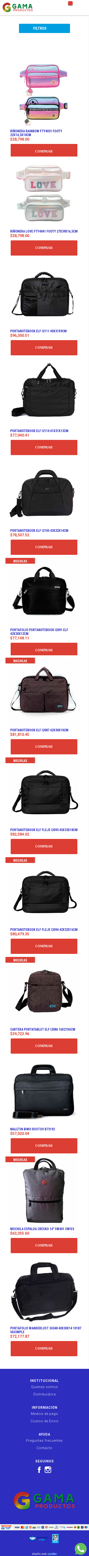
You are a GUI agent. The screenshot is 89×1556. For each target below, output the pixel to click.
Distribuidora (44, 1394)
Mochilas (20, 560)
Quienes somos (44, 1387)
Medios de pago (44, 1414)
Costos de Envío (45, 1421)
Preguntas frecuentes (44, 1440)
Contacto (44, 1448)
